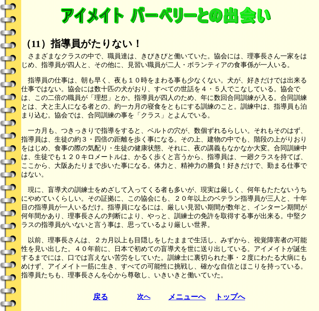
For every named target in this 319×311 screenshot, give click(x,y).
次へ (143, 296)
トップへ (230, 297)
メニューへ (187, 297)
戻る (100, 297)
